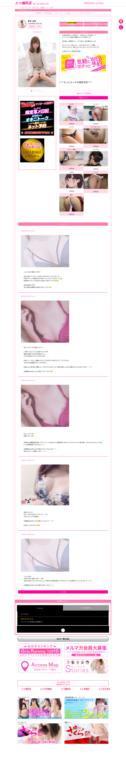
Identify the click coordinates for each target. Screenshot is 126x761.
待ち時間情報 (48, 13)
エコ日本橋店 (46, 688)
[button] (31, 91)
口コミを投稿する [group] (86, 608)
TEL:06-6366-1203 (41, 4)
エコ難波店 (66, 688)
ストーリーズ (77, 13)
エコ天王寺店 (104, 688)
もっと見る (63, 592)
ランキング (87, 13)
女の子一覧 (35, 8)
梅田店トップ (44, 8)
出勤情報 (38, 13)
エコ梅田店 (23, 3)
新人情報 (67, 13)
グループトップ (25, 8)
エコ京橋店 (84, 688)
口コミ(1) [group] (40, 608)
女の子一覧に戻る (63, 638)
